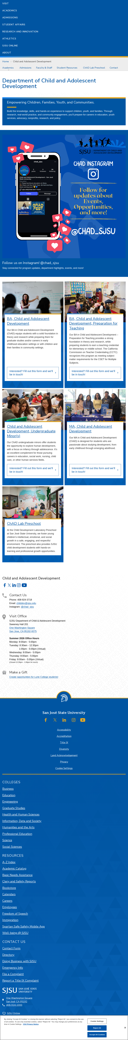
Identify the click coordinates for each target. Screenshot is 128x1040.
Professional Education (17, 834)
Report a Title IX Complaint (20, 981)
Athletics (9, 38)
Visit (5, 3)
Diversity (64, 749)
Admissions (10, 17)
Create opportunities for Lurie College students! (33, 677)
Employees (9, 907)
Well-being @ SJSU (15, 933)
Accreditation (64, 736)
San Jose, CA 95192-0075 (23, 631)
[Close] (125, 1028)
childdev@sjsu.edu (26, 603)
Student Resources (67, 67)
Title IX (64, 742)
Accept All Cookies (97, 1035)
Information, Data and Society (21, 821)
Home (5, 61)
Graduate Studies (13, 808)
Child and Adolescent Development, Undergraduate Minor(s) (31, 431)
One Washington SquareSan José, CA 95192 (19, 999)
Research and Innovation (20, 31)
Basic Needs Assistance (17, 875)
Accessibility (64, 730)
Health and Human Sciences (20, 814)
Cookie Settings (64, 768)
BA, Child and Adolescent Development (28, 321)
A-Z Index (8, 862)
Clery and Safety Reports (19, 881)
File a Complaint (13, 974)
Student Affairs (13, 24)
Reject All (97, 1028)
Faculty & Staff (44, 67)
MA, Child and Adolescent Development (90, 429)
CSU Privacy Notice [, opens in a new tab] (31, 1024)
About (6, 52)
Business (8, 789)
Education (8, 795)
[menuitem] (8, 68)
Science (7, 840)
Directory (8, 955)
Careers (7, 901)
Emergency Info (12, 968)
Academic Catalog (14, 868)
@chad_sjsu (27, 606)
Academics (9, 10)
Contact (114, 67)
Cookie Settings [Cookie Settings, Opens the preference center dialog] (97, 1021)
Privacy (64, 762)
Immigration (10, 920)
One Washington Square (22, 628)
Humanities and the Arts (18, 827)
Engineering (10, 802)
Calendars (9, 894)
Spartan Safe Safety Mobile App (23, 926)
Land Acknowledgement (64, 755)
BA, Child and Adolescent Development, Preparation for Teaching (93, 323)
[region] (64, 1027)
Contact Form (11, 948)
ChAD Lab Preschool (94, 67)
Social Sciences (12, 847)
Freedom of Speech (15, 914)
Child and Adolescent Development (32, 61)
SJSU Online (10, 45)
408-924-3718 (24, 599)
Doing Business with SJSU (19, 961)
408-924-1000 (14, 1005)
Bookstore (9, 888)
